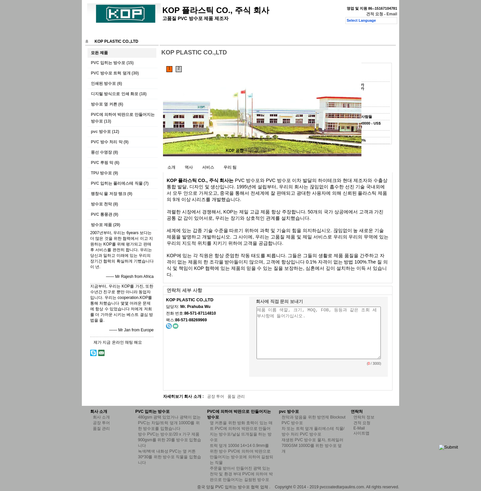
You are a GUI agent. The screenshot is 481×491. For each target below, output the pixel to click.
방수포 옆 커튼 (104, 104)
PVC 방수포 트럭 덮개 (111, 73)
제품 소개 (115, 32)
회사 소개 (142, 32)
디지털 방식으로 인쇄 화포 (114, 94)
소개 (171, 167)
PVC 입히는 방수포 (108, 62)
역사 (189, 167)
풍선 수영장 (101, 152)
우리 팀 (229, 167)
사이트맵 (361, 433)
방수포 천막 (101, 204)
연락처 (222, 32)
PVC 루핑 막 (102, 162)
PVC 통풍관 (101, 214)
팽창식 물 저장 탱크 (108, 193)
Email (391, 14)
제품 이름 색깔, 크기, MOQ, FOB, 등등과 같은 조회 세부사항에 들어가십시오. (319, 333)
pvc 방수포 (101, 131)
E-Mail (359, 428)
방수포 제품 (101, 224)
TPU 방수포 (101, 173)
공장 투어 (170, 32)
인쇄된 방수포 (103, 83)
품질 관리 (197, 32)
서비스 (208, 167)
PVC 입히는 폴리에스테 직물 (117, 183)
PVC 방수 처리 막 (107, 142)
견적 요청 (374, 14)
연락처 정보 (363, 417)
